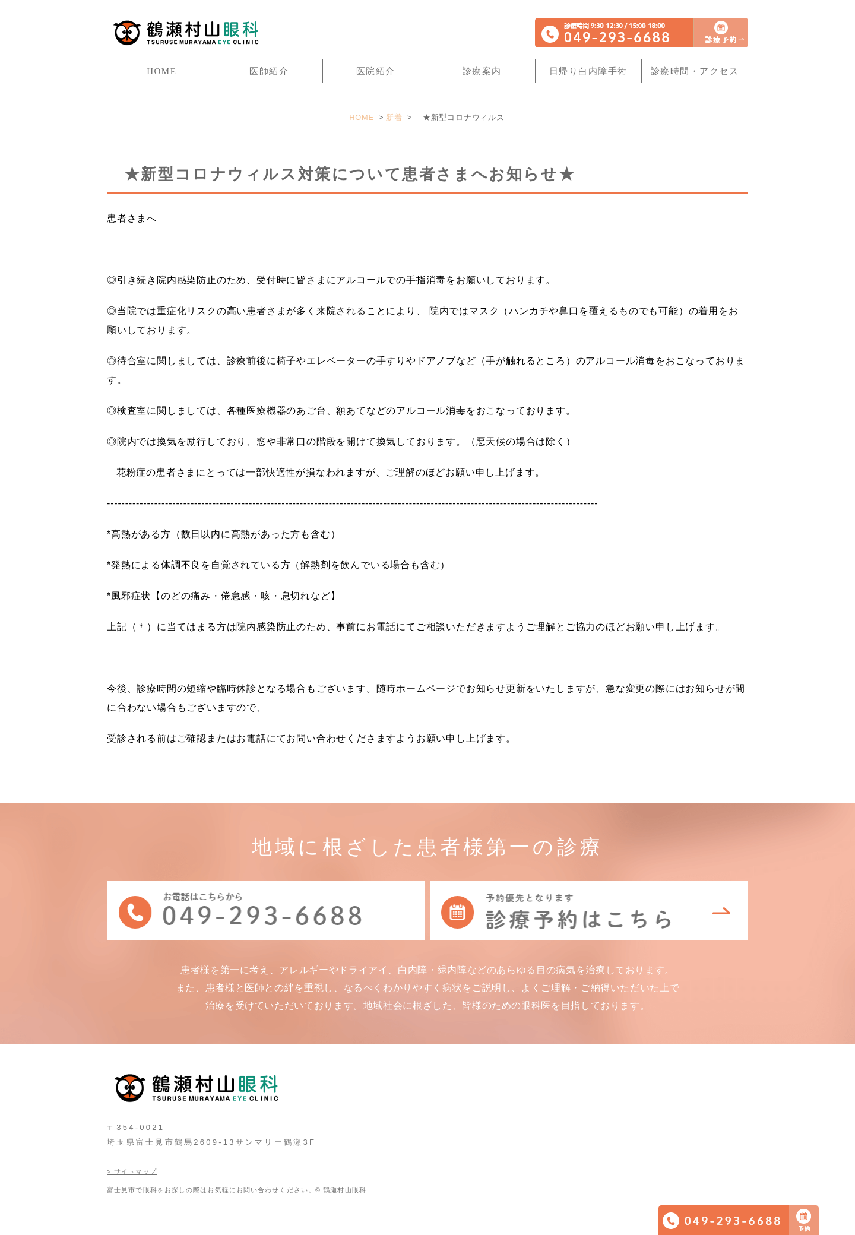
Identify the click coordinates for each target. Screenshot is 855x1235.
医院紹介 (375, 71)
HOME (161, 71)
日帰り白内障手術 (588, 71)
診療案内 (482, 71)
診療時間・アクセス (695, 71)
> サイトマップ (132, 1171)
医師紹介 (269, 71)
